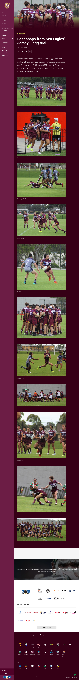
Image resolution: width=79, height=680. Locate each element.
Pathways (5, 26)
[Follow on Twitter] (40, 634)
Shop (3, 47)
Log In (4, 673)
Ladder (4, 20)
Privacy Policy (26, 676)
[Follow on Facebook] (37, 634)
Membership (5, 42)
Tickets (4, 45)
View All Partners (47, 627)
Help (36, 676)
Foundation (5, 55)
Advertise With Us (47, 676)
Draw (3, 18)
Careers (32, 676)
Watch (4, 15)
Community (5, 32)
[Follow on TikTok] (33, 634)
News (3, 12)
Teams (4, 23)
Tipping (4, 35)
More (7, 38)
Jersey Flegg (21, 33)
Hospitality (5, 52)
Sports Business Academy (7, 29)
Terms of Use (19, 676)
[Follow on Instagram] (43, 634)
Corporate (4, 50)
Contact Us (40, 676)
